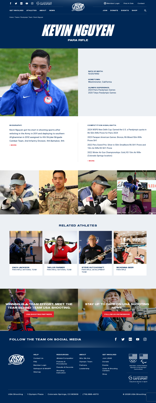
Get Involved (16, 10)
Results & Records (64, 367)
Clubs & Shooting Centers (110, 369)
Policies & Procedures (61, 362)
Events (125, 10)
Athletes (31, 10)
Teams (17, 17)
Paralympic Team (26, 17)
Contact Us (38, 358)
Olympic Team (85, 361)
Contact (141, 3)
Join (105, 10)
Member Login (113, 3)
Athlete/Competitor (64, 358)
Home (11, 17)
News (52, 10)
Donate (114, 10)
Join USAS (107, 358)
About (43, 10)
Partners (83, 365)
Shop (134, 10)
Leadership (84, 368)
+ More (13, 145)
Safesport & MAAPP (42, 368)
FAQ (35, 361)
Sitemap (37, 372)
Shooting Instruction (61, 371)
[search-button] (145, 10)
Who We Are (84, 358)
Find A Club (129, 3)
